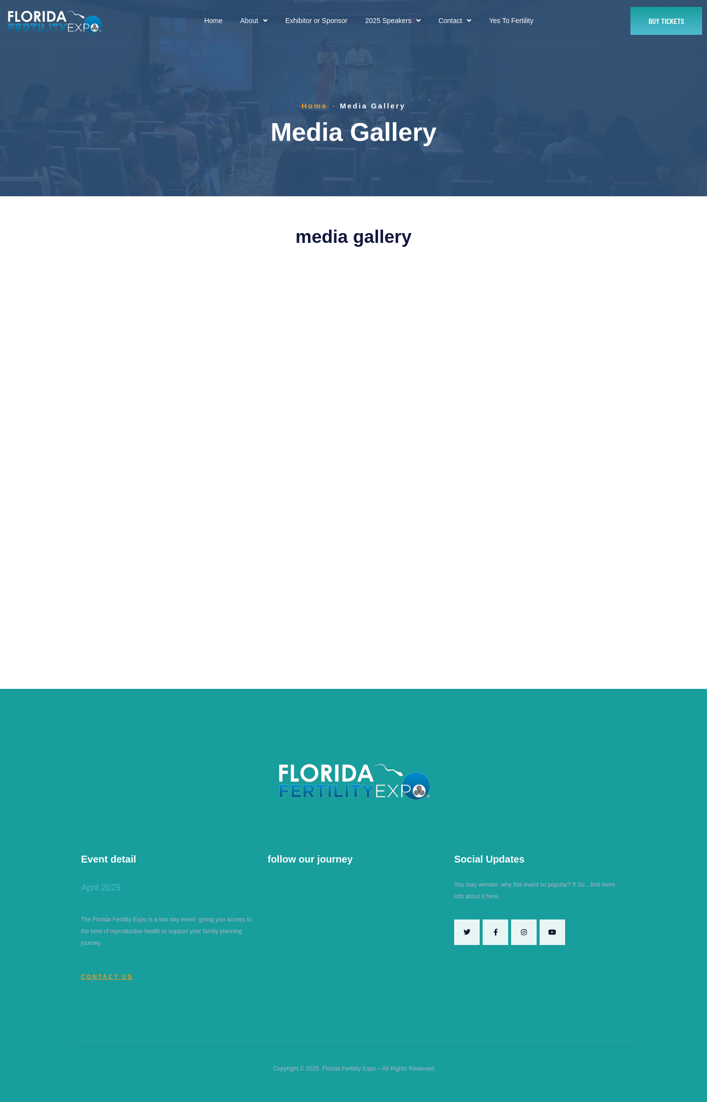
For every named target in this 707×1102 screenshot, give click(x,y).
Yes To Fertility (511, 21)
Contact (454, 20)
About (254, 20)
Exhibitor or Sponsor (316, 21)
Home (213, 21)
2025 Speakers (393, 20)
